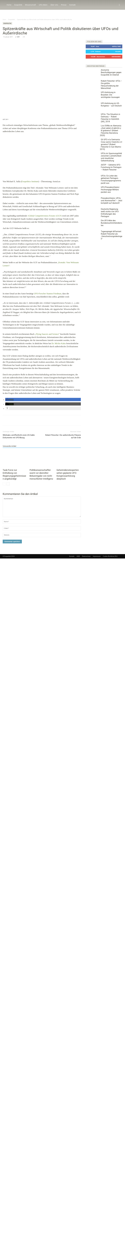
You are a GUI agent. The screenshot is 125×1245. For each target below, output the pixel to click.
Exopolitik (18, 5)
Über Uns (54, 5)
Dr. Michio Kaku (59, 363)
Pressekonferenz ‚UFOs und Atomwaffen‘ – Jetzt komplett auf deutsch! (119, 366)
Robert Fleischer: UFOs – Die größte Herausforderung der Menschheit (111, 84)
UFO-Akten (43, 5)
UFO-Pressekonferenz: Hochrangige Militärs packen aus (119, 338)
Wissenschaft (30, 5)
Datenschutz (86, 1243)
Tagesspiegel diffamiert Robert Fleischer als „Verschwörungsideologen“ (119, 454)
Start (4, 19)
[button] (119, 5)
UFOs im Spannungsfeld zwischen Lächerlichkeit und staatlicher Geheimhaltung (119, 239)
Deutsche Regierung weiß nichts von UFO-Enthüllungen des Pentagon (119, 398)
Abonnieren (116, 57)
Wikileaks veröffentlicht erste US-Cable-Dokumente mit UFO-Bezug (19, 455)
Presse (63, 5)
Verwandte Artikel (9, 466)
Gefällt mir (116, 46)
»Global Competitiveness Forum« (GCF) (44, 235)
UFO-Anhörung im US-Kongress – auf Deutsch (111, 112)
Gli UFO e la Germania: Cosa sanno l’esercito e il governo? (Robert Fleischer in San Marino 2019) (119, 198)
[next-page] (8, 503)
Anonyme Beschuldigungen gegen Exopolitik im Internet (110, 72)
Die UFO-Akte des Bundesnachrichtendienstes (119, 427)
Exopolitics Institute (29, 201)
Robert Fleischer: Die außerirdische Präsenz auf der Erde (63, 455)
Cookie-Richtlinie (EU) (110, 1243)
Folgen (118, 51)
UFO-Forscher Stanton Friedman (47, 313)
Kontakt (72, 5)
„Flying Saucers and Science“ (47, 353)
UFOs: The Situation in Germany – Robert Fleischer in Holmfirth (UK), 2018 (110, 125)
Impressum (97, 1243)
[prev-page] (4, 503)
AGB (78, 1243)
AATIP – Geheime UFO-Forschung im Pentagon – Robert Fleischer (119, 273)
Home (9, 5)
